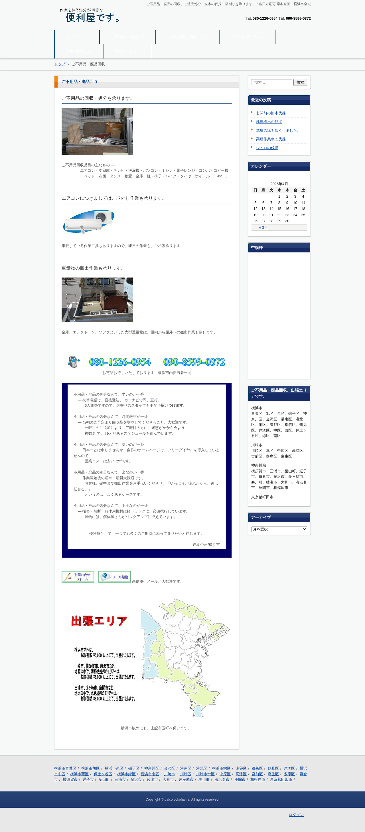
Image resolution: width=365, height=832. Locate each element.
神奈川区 (151, 768)
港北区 (201, 768)
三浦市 (120, 779)
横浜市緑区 (126, 774)
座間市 (240, 779)
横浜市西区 (79, 774)
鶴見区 (273, 768)
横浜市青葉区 (65, 768)
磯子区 (133, 768)
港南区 (185, 768)
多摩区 (289, 774)
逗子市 (88, 779)
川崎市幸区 (205, 774)
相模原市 (257, 779)
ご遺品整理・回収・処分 (187, 37)
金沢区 (169, 768)
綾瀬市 (152, 779)
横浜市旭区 (90, 768)
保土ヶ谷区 (103, 774)
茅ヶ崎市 (186, 779)
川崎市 (169, 774)
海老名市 (222, 779)
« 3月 (263, 227)
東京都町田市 (281, 779)
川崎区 (185, 774)
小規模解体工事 (79, 51)
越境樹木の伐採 (269, 122)
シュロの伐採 (267, 148)
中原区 (225, 774)
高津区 (241, 774)
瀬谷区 (241, 768)
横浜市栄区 (221, 768)
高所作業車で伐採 (271, 139)
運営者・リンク (128, 51)
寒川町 (204, 779)
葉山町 (104, 779)
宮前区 (257, 774)
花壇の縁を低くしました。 (278, 130)
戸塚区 (289, 768)
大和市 (168, 779)
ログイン (296, 815)
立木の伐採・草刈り (247, 37)
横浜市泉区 (114, 768)
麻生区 (273, 774)
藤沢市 (136, 779)
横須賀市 (70, 779)
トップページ (77, 37)
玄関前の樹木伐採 (271, 113)
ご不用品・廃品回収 (127, 37)
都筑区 (257, 768)
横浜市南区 (150, 774)
